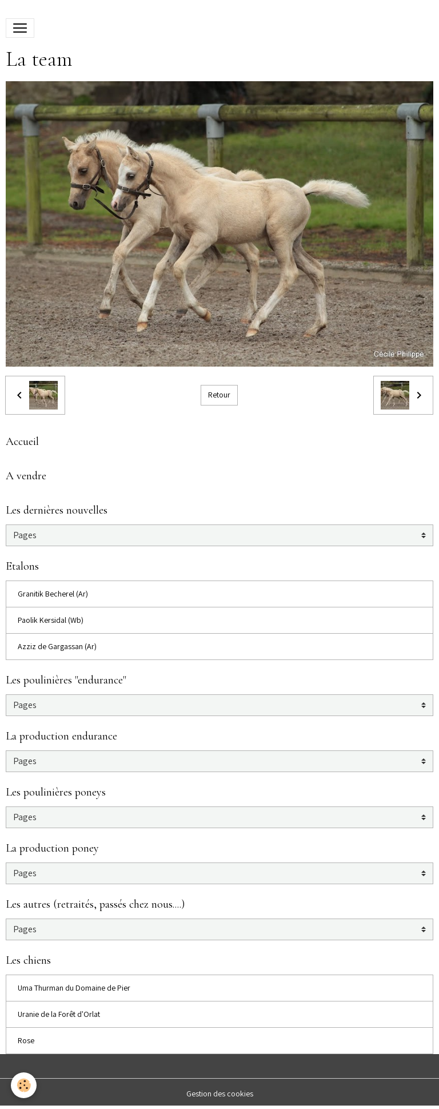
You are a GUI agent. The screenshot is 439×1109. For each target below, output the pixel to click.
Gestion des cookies (219, 1093)
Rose (26, 1040)
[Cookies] (24, 1085)
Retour (219, 394)
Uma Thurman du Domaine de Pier (74, 988)
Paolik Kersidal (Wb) (50, 620)
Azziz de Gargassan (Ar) (57, 646)
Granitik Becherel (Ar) (53, 594)
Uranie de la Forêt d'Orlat (59, 1014)
